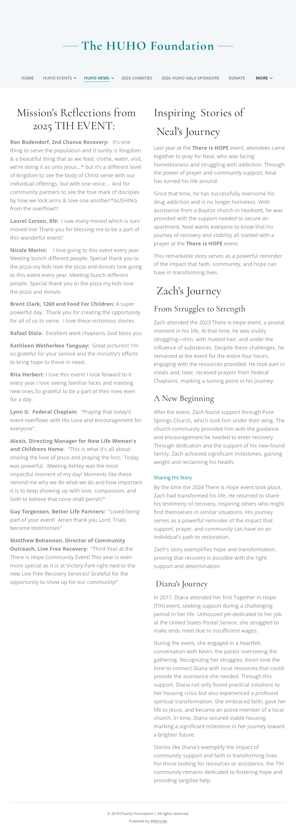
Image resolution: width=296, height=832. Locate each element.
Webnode (158, 821)
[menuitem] (28, 78)
